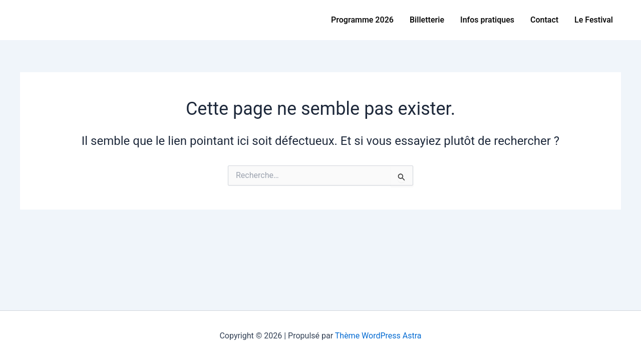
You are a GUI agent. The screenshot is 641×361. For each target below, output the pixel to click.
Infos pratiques (487, 20)
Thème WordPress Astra (378, 335)
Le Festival (593, 20)
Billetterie (427, 20)
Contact (544, 20)
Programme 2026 (362, 20)
